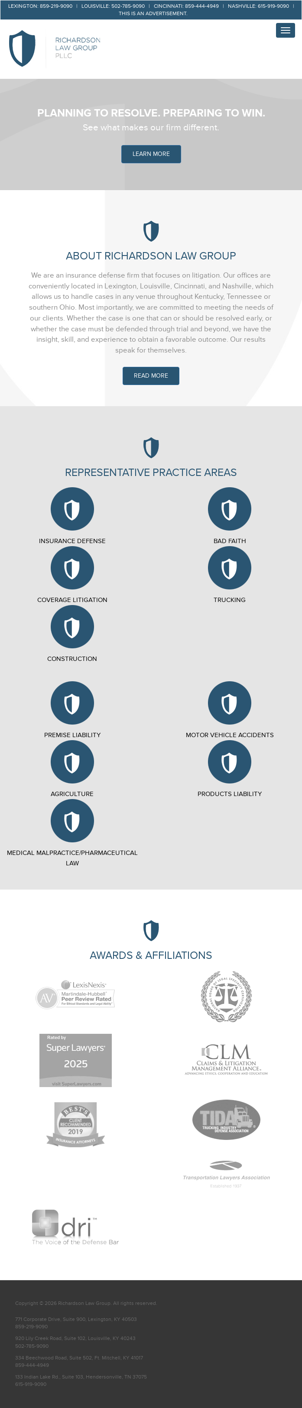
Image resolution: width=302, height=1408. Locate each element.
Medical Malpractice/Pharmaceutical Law (72, 833)
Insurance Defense (72, 516)
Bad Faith (230, 516)
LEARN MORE (151, 154)
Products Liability (230, 769)
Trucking (230, 575)
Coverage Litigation (72, 575)
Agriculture (72, 769)
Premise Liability (72, 710)
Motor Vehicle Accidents (230, 710)
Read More (151, 375)
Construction (72, 634)
